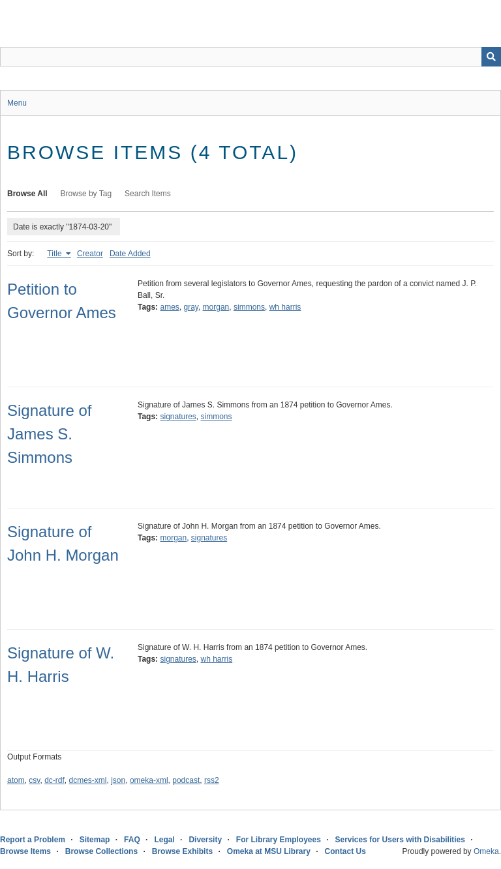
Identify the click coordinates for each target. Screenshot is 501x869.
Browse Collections (101, 851)
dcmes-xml (88, 780)
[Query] (250, 56)
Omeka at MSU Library (269, 851)
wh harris (285, 307)
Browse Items (25, 851)
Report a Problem (32, 839)
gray (190, 307)
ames (169, 307)
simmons (249, 307)
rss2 (211, 780)
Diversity (205, 839)
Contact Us (345, 851)
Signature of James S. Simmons (49, 434)
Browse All (27, 193)
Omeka (486, 851)
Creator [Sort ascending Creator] (90, 253)
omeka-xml (149, 780)
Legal (164, 839)
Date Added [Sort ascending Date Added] (130, 253)
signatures (178, 416)
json (118, 780)
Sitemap (95, 839)
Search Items (148, 193)
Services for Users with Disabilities (400, 839)
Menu (17, 103)
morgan (216, 307)
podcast (186, 780)
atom (16, 780)
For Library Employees (278, 839)
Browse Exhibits (182, 851)
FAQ (132, 839)
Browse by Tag (86, 193)
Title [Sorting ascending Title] (55, 253)
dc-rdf (54, 780)
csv (34, 780)
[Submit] (491, 56)
